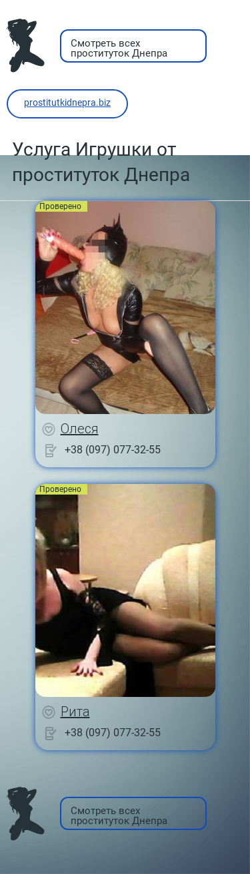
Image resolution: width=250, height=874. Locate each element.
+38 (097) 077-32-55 (113, 449)
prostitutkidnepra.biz (67, 102)
